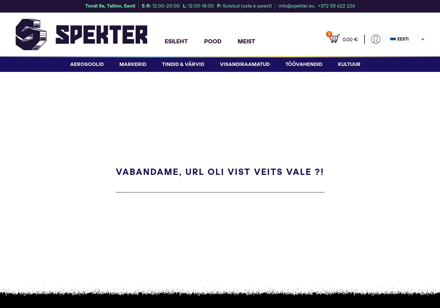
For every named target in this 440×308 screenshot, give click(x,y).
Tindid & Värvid (183, 64)
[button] (407, 39)
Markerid (132, 64)
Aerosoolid (87, 64)
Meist (246, 42)
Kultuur (349, 64)
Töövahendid (303, 64)
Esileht (176, 42)
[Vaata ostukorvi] (340, 39)
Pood (212, 42)
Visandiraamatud (245, 64)
